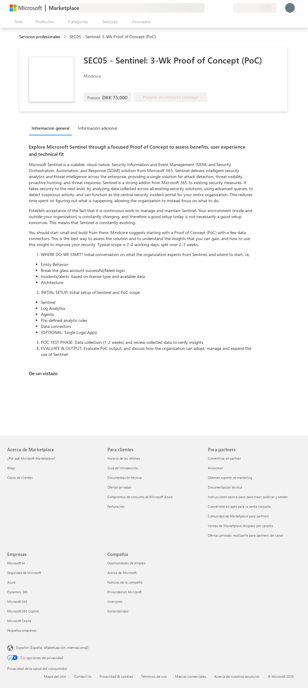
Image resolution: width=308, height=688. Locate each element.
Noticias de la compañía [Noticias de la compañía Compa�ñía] (125, 582)
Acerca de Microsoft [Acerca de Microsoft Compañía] (122, 572)
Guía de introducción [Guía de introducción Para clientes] (122, 468)
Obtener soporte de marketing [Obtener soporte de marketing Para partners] (230, 477)
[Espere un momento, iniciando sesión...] (290, 8)
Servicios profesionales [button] (39, 36)
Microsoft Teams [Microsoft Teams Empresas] (19, 621)
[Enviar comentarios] (207, 8)
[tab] (52, 127)
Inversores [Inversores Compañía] (114, 601)
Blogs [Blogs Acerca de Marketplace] (11, 468)
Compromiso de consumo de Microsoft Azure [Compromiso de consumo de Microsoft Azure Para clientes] (140, 497)
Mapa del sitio (55, 676)
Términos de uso (154, 676)
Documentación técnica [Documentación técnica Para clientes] (124, 477)
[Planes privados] (228, 8)
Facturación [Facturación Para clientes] (115, 506)
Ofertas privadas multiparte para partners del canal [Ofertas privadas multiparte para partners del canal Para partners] (245, 535)
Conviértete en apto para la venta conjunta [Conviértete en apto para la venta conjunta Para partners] (239, 506)
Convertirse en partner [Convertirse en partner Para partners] (224, 458)
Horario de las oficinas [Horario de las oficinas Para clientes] (123, 458)
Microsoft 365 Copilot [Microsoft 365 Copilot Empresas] (23, 611)
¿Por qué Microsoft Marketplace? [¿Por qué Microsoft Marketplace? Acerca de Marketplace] (31, 458)
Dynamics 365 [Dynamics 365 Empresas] (17, 592)
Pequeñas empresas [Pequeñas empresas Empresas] (21, 630)
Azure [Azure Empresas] (11, 582)
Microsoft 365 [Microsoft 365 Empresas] (17, 601)
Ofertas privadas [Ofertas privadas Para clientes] (119, 487)
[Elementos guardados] (221, 8)
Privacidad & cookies (116, 676)
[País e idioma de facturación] (255, 8)
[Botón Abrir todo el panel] (18, 22)
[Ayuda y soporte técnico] (214, 8)
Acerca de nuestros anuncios (237, 676)
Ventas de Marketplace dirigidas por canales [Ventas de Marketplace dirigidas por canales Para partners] (240, 525)
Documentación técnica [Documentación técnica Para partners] (225, 487)
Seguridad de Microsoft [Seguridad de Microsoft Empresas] (24, 572)
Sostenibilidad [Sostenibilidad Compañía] (117, 611)
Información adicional (97, 128)
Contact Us (82, 676)
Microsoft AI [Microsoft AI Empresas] (16, 563)
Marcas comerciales (190, 676)
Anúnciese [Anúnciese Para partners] (215, 468)
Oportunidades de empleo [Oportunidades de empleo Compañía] (126, 563)
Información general (50, 128)
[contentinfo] (65, 37)
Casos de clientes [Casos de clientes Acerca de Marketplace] (20, 477)
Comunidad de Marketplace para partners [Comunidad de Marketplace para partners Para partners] (238, 516)
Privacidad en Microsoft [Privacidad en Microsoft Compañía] (124, 592)
